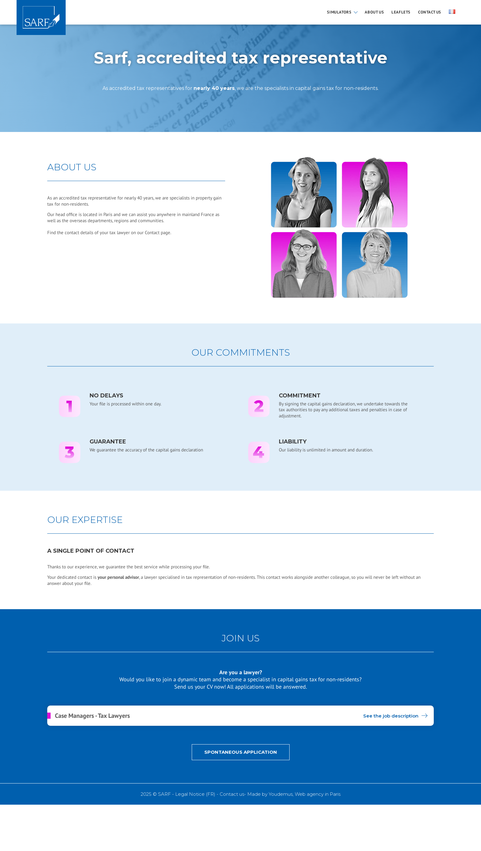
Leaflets (400, 12)
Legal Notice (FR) (195, 794)
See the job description (390, 716)
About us (374, 12)
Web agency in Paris (318, 794)
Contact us (429, 12)
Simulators (339, 12)
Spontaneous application (240, 752)
